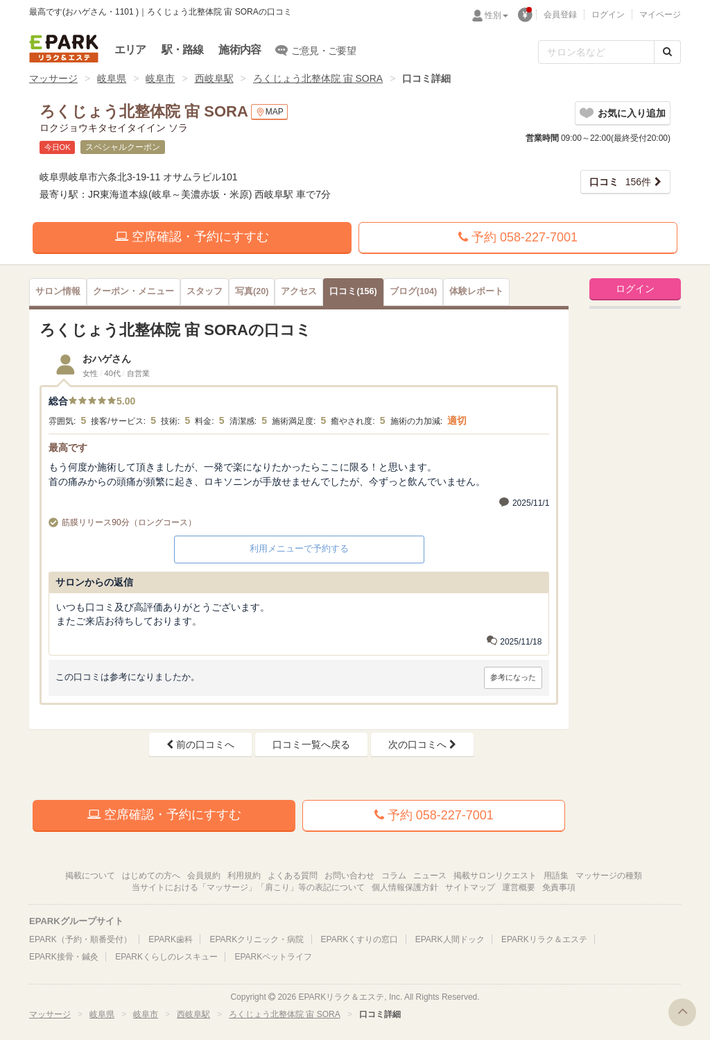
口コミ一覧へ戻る (311, 744)
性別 (496, 15)
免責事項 (558, 887)
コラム (393, 875)
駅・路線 (183, 50)
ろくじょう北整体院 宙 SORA (318, 78)
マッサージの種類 (608, 875)
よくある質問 (293, 875)
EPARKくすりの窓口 (360, 939)
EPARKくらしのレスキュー (166, 957)
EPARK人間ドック (450, 939)
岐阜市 (160, 78)
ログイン (608, 14)
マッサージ (53, 78)
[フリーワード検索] (596, 52)
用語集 (556, 875)
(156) (352, 291)
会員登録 (560, 14)
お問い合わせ (349, 875)
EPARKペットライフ (273, 957)
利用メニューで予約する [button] (299, 548)
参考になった (513, 677)
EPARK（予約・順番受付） (80, 939)
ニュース (430, 875)
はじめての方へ (151, 875)
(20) (251, 291)
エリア (130, 50)
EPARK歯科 (170, 939)
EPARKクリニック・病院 (256, 939)
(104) (413, 291)
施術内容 (239, 50)
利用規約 (244, 875)
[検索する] (667, 52)
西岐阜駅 (214, 78)
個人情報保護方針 (405, 887)
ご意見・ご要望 (316, 50)
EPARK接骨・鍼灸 (63, 957)
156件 (620, 181)
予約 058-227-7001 (518, 237)
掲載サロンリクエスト (495, 875)
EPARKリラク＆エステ (63, 48)
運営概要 (518, 887)
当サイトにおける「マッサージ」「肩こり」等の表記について (248, 887)
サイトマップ (470, 887)
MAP (269, 112)
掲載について (90, 875)
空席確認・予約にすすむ (192, 237)
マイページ (660, 14)
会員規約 (203, 875)
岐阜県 (111, 78)
